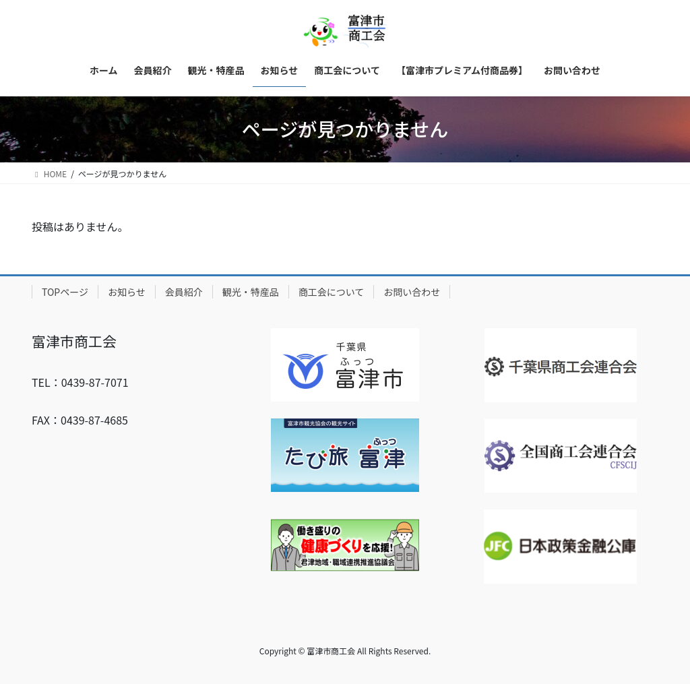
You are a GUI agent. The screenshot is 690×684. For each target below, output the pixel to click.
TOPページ (65, 292)
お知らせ (127, 292)
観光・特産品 (250, 292)
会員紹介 (184, 292)
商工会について (332, 292)
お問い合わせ (411, 292)
